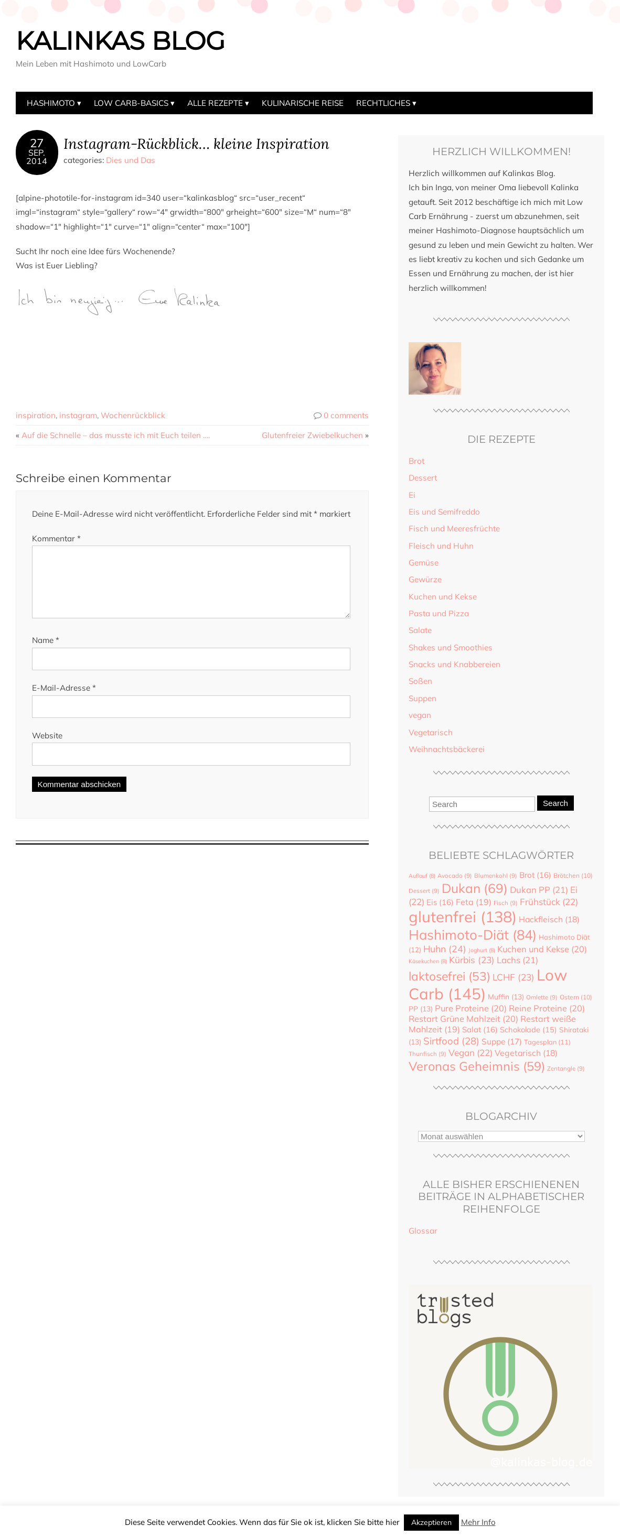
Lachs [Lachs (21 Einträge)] (517, 959)
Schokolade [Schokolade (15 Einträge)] (528, 1029)
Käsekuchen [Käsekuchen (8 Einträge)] (428, 961)
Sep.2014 (36, 156)
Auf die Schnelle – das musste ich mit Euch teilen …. (116, 435)
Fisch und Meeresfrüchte (454, 528)
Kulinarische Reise (303, 103)
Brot (416, 461)
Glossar (423, 1231)
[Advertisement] (207, 356)
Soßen (420, 681)
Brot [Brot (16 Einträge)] (535, 875)
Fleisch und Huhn (441, 546)
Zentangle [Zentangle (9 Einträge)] (566, 1068)
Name (45, 653)
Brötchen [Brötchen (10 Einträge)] (573, 875)
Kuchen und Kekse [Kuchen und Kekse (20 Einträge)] (542, 949)
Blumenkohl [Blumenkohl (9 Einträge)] (495, 875)
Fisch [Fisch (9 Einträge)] (506, 903)
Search (555, 803)
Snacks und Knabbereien (454, 664)
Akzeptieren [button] (431, 1522)
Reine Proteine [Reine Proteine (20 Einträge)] (547, 1008)
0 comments (346, 415)
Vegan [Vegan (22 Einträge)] (470, 1052)
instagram (78, 415)
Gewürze (425, 579)
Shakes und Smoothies (451, 647)
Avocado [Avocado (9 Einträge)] (454, 875)
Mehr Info (478, 1522)
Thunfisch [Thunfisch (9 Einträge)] (427, 1054)
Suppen (422, 698)
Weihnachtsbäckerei (447, 749)
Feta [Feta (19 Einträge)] (473, 902)
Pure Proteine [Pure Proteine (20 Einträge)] (471, 1008)
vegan (420, 715)
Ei (412, 495)
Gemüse (424, 563)
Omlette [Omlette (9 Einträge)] (542, 997)
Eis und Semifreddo (444, 512)
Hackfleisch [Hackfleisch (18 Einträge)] (549, 919)
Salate (420, 630)
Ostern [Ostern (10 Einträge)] (576, 997)
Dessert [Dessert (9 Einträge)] (424, 891)
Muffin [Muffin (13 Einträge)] (506, 996)
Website (47, 748)
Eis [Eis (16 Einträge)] (440, 902)
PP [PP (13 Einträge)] (421, 1008)
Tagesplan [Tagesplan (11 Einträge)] (547, 1042)
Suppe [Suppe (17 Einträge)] (502, 1041)
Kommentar (56, 538)
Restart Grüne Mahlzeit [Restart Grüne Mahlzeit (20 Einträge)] (463, 1018)
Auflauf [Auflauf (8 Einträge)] (422, 875)
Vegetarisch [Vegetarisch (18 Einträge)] (526, 1053)
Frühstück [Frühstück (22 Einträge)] (549, 901)
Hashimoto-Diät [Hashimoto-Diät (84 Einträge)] (473, 934)
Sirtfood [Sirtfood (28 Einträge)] (451, 1040)
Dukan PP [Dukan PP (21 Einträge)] (539, 889)
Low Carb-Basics (131, 103)
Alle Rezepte (215, 103)
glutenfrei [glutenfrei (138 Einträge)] (463, 916)
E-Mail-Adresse (64, 700)
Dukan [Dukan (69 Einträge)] (475, 888)
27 (37, 143)
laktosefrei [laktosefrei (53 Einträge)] (449, 976)
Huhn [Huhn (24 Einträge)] (444, 948)
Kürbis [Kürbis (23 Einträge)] (472, 959)
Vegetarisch (431, 732)
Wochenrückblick (133, 415)
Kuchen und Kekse (443, 597)
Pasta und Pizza (439, 613)
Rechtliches (383, 103)
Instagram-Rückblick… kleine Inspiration (196, 143)
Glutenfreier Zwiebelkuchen (312, 435)
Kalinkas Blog (120, 41)
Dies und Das (130, 160)
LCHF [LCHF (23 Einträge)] (514, 977)
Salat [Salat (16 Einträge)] (480, 1029)
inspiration (36, 415)
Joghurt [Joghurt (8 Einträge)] (481, 950)
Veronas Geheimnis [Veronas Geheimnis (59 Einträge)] (477, 1066)
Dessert (423, 478)
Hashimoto (51, 103)
